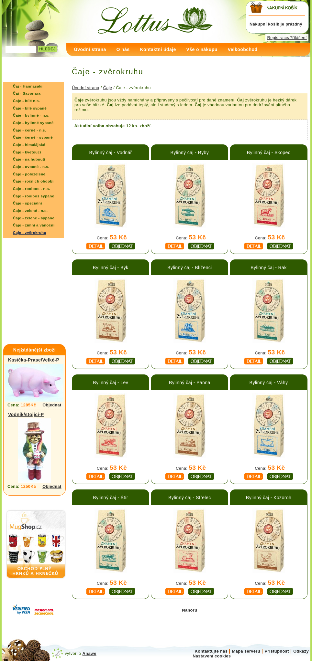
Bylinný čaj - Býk (110, 267)
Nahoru (189, 610)
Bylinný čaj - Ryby (189, 152)
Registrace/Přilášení (287, 37)
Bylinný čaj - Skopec (268, 152)
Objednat (51, 405)
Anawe (89, 653)
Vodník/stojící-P (26, 414)
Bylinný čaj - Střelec (189, 497)
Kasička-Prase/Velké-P (33, 359)
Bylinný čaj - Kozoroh (268, 497)
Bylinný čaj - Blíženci (189, 267)
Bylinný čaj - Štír (110, 497)
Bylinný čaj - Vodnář (110, 152)
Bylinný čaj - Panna (189, 382)
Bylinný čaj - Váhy (269, 382)
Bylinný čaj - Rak (268, 267)
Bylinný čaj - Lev (110, 382)
